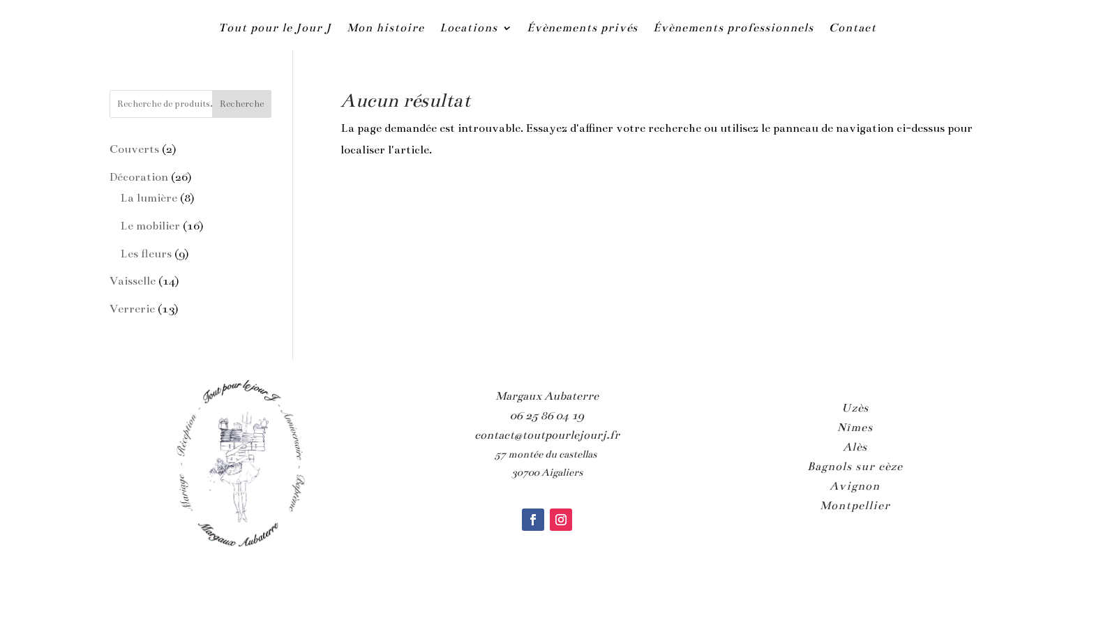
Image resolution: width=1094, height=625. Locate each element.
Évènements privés (582, 28)
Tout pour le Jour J (274, 28)
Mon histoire (385, 28)
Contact (852, 28)
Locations (468, 28)
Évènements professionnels (733, 28)
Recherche (242, 104)
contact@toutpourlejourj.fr (547, 435)
